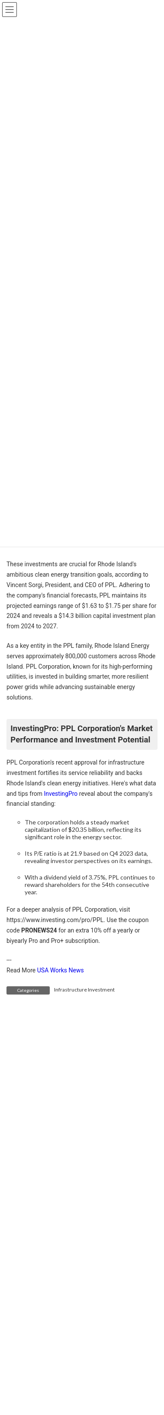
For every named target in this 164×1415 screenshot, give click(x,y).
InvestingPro (60, 793)
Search (132, 1202)
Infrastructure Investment (84, 989)
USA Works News (60, 970)
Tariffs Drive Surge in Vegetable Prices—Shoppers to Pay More (117, 1360)
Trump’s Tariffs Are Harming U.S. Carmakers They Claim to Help (116, 1277)
